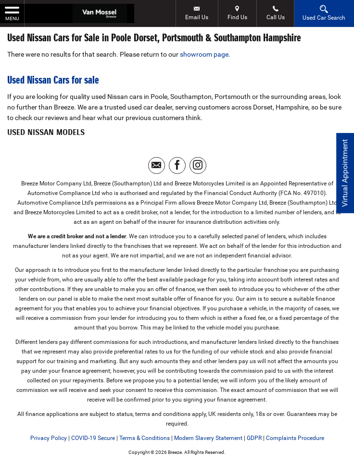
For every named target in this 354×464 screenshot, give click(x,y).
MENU (12, 13)
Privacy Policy (48, 438)
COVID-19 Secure (93, 438)
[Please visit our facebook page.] (177, 165)
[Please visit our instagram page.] (198, 165)
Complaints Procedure (295, 438)
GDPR (254, 438)
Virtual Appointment (344, 173)
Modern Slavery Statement (208, 438)
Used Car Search (324, 13)
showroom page (204, 54)
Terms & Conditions (144, 438)
